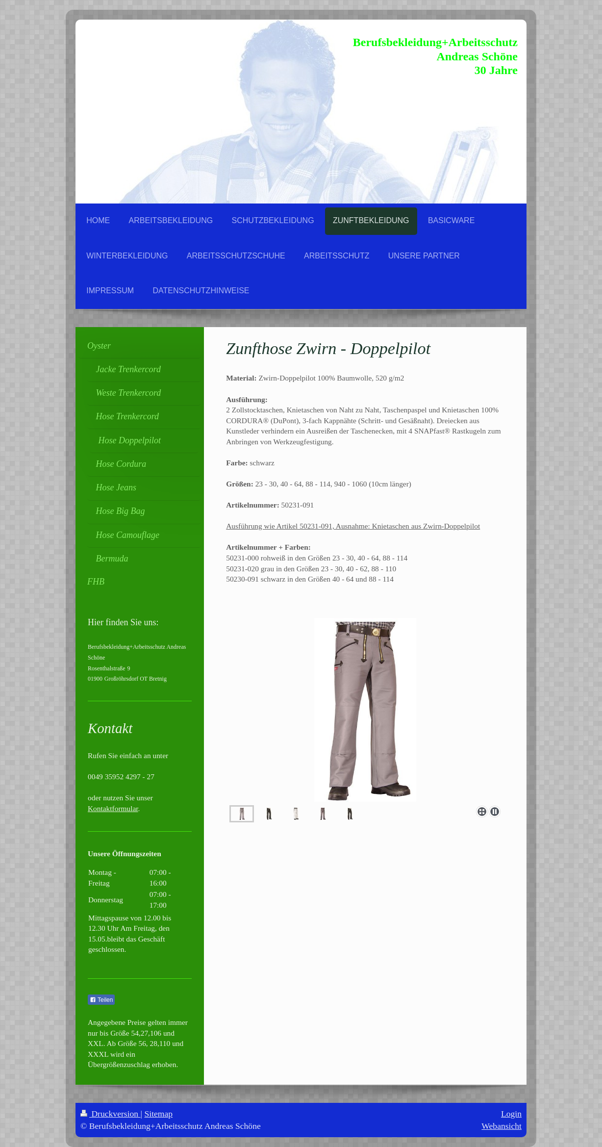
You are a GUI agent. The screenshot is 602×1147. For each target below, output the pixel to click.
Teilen (101, 999)
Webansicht (501, 1126)
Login (511, 1114)
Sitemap (159, 1114)
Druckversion (110, 1114)
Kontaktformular (113, 808)
